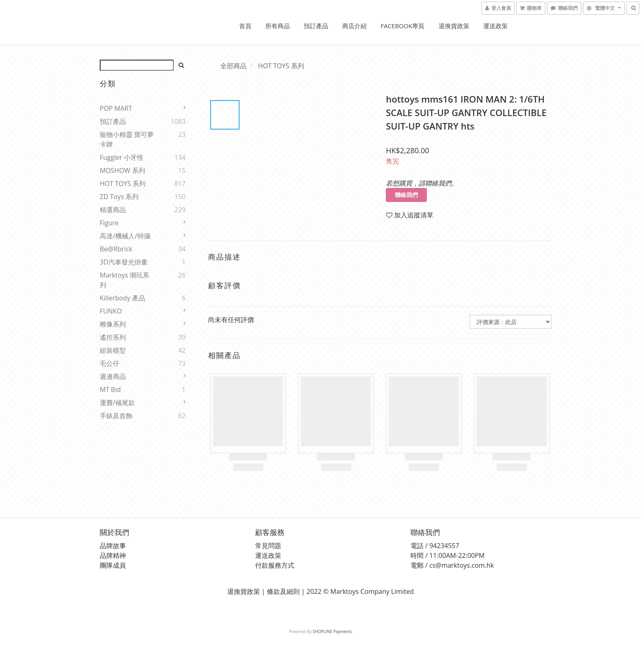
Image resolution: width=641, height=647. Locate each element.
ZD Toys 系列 (119, 196)
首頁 (245, 26)
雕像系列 (113, 324)
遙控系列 (113, 337)
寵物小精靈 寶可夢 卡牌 (127, 139)
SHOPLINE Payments (332, 631)
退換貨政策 (454, 26)
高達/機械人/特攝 (125, 235)
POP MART (116, 108)
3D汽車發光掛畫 (124, 261)
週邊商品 (113, 376)
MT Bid (110, 389)
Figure (109, 222)
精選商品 (113, 209)
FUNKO (111, 311)
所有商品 (277, 26)
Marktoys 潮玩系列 (124, 280)
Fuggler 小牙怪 (121, 157)
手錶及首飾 (116, 415)
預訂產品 (316, 26)
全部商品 (233, 65)
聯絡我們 (406, 195)
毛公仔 (109, 363)
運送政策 (495, 26)
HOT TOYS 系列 (123, 183)
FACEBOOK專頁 (402, 26)
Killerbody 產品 (122, 297)
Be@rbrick (116, 248)
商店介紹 (354, 26)
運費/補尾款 (117, 402)
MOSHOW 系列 (122, 170)
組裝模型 (113, 350)
